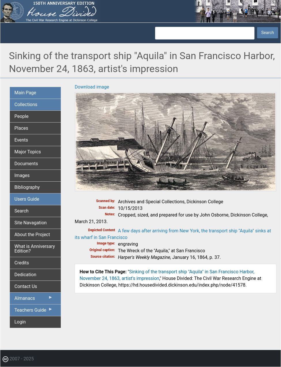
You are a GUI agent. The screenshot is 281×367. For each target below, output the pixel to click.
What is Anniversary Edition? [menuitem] (34, 249)
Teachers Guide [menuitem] (33, 311)
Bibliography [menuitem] (27, 187)
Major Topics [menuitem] (27, 152)
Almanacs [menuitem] (33, 299)
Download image (92, 87)
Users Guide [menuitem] (26, 199)
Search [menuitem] (21, 211)
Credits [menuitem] (21, 263)
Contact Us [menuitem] (25, 286)
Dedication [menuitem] (25, 274)
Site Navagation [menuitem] (30, 222)
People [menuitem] (21, 116)
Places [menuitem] (21, 128)
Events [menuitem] (21, 140)
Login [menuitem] (20, 322)
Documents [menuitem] (26, 163)
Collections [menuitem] (25, 104)
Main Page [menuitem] (25, 92)
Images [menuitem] (22, 175)
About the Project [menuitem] (32, 234)
